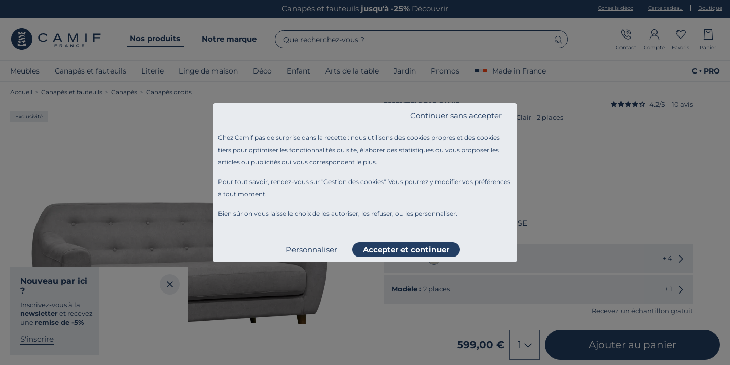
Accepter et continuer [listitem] (406, 249)
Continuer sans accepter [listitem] (456, 115)
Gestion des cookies (353, 182)
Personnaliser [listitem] (311, 249)
